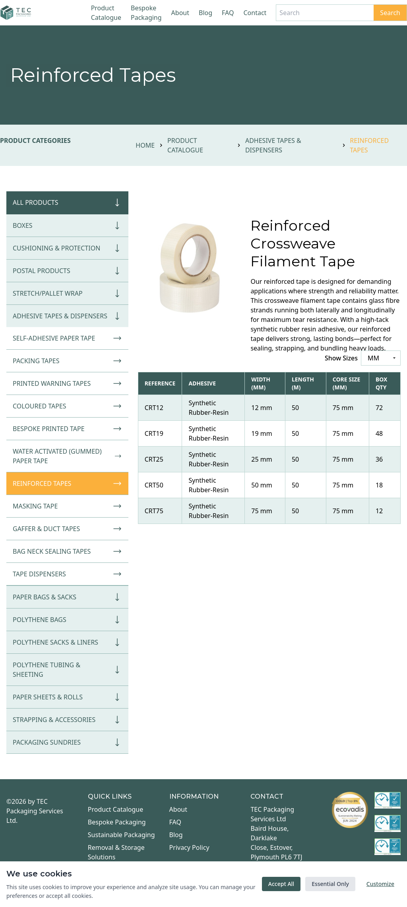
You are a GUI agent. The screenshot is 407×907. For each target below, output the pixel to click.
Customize (380, 884)
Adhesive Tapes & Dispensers (273, 145)
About (180, 12)
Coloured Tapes (67, 406)
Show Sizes (341, 358)
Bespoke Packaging (146, 13)
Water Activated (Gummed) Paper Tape (67, 456)
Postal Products (67, 270)
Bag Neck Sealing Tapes (67, 551)
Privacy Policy (189, 847)
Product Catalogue (106, 13)
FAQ (228, 12)
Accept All (281, 884)
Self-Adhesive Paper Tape (67, 338)
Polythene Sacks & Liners (67, 642)
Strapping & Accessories (67, 719)
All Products (67, 202)
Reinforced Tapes (67, 483)
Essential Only (330, 884)
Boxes (67, 225)
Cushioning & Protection (67, 248)
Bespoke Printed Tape (67, 428)
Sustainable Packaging (121, 834)
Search (390, 12)
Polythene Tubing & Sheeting (67, 670)
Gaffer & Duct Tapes (67, 528)
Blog (205, 12)
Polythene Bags (67, 619)
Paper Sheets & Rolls (67, 697)
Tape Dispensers (67, 574)
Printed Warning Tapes (67, 383)
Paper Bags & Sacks (67, 597)
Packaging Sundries (67, 742)
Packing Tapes (67, 361)
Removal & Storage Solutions (116, 852)
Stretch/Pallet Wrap (67, 293)
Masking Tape (67, 506)
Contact (254, 12)
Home (145, 145)
